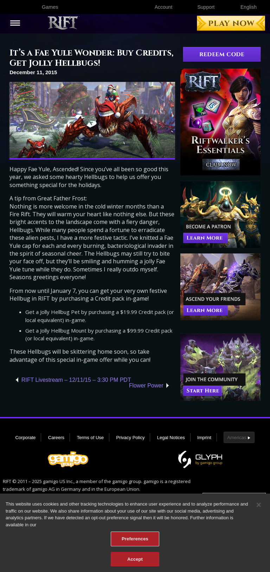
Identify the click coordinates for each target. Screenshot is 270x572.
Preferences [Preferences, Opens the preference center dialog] (135, 540)
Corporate (25, 437)
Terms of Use (90, 437)
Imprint (204, 437)
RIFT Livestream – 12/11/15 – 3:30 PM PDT (76, 380)
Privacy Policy (130, 437)
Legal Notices (171, 437)
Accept (135, 560)
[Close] (258, 506)
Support (205, 7)
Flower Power (146, 385)
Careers (56, 437)
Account (164, 7)
